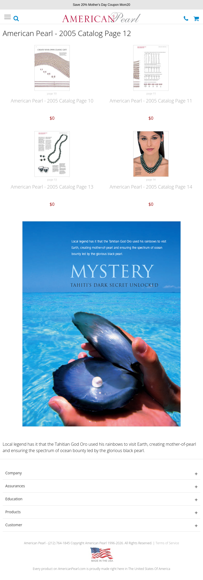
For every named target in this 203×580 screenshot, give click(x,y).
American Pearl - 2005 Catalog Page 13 (52, 187)
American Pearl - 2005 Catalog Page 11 (151, 100)
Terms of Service (167, 543)
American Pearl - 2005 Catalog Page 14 (151, 187)
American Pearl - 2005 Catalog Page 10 (52, 100)
